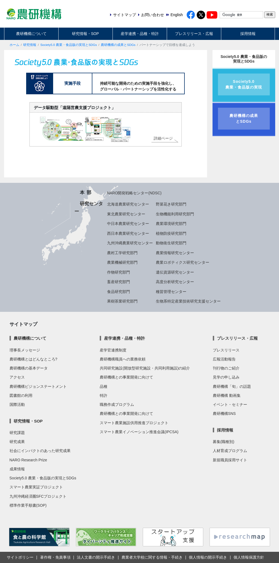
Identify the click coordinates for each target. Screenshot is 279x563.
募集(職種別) (223, 441)
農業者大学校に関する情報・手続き (152, 557)
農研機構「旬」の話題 (232, 386)
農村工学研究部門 (122, 253)
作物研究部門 (118, 272)
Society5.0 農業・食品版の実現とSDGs (68, 44)
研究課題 (17, 432)
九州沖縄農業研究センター (130, 243)
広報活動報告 (224, 359)
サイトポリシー (20, 557)
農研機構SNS (224, 413)
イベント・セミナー (230, 404)
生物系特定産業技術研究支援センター (188, 301)
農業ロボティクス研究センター (182, 262)
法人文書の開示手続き (96, 557)
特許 (103, 395)
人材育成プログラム (230, 450)
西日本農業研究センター (128, 233)
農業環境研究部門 (171, 223)
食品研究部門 (118, 291)
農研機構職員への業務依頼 (122, 359)
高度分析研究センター (175, 282)
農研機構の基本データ (29, 368)
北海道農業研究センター (128, 204)
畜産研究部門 (118, 282)
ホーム (14, 44)
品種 (103, 386)
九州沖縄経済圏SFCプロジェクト (38, 496)
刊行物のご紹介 (226, 368)
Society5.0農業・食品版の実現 (243, 84)
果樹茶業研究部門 (122, 301)
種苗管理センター (171, 291)
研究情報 (29, 44)
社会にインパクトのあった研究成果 (40, 450)
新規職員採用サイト (230, 460)
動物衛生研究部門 (171, 243)
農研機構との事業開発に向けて (126, 377)
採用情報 (248, 33)
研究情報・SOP (85, 33)
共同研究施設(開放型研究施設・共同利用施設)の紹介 (145, 368)
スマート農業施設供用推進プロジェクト (134, 423)
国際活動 (17, 404)
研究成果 (17, 441)
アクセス (17, 377)
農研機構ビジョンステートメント (38, 386)
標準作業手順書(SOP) (28, 505)
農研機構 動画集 (227, 395)
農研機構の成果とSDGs (118, 44)
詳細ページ (163, 138)
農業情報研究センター (175, 253)
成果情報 (17, 469)
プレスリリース (226, 350)
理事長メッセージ (25, 350)
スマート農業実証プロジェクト (36, 487)
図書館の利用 (21, 395)
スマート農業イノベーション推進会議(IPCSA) (139, 432)
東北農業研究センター (126, 214)
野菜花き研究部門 (171, 204)
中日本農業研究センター (128, 223)
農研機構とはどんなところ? (33, 359)
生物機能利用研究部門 (175, 214)
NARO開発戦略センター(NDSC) (134, 193)
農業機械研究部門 (122, 262)
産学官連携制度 (113, 350)
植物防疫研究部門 (171, 233)
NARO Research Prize (28, 460)
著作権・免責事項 (55, 557)
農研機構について (31, 33)
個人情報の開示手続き (208, 557)
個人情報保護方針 (248, 557)
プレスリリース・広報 (194, 33)
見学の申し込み (226, 377)
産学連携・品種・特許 (140, 33)
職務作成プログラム (117, 404)
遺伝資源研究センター (175, 272)
